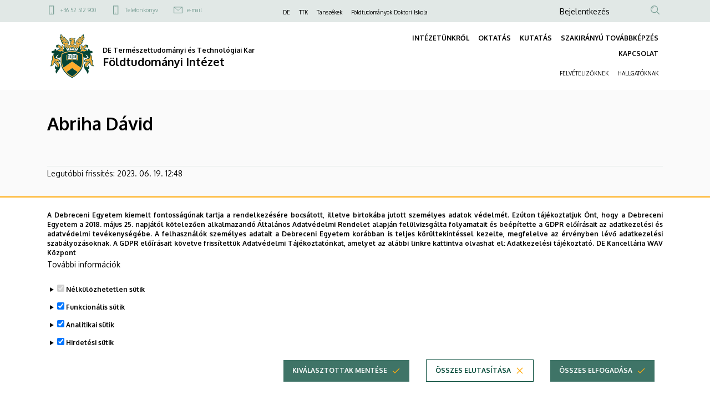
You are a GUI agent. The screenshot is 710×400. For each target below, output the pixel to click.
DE (286, 12)
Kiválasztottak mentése (339, 386)
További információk (83, 280)
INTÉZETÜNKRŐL (440, 38)
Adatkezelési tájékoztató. (550, 259)
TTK (303, 12)
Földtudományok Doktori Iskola (389, 12)
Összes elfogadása (595, 386)
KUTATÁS (536, 38)
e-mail (194, 10)
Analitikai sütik (90, 341)
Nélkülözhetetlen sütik (105, 305)
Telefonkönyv (141, 10)
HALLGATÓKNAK (637, 73)
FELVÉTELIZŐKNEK (584, 73)
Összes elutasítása (473, 386)
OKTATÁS (494, 38)
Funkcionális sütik (95, 323)
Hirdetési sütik (90, 359)
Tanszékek (329, 12)
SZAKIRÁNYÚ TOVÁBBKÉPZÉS (609, 38)
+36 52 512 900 (78, 10)
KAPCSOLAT (638, 53)
